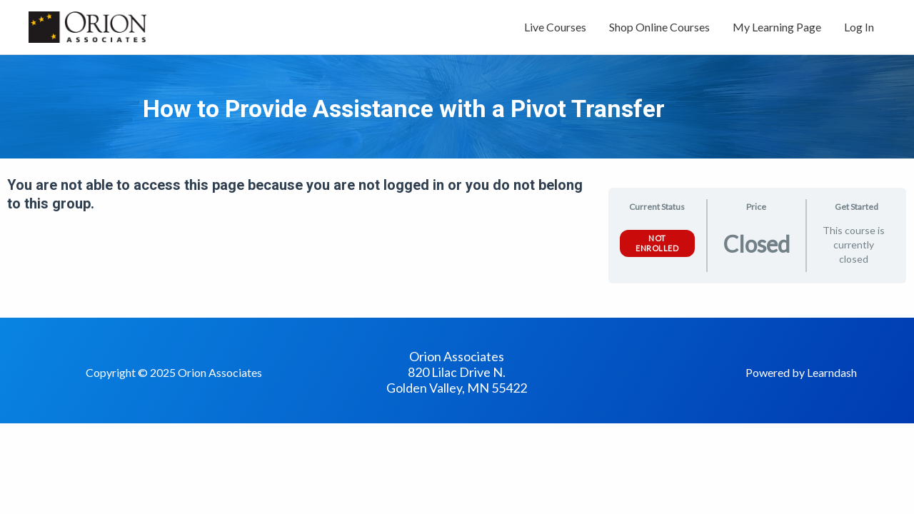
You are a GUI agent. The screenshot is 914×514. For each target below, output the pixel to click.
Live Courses (555, 27)
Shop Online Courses (659, 27)
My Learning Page (777, 27)
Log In (859, 27)
